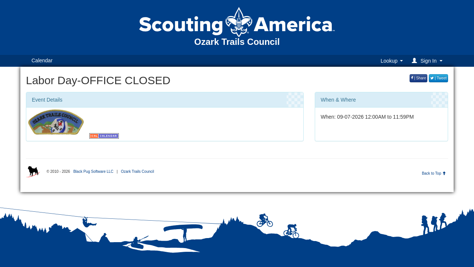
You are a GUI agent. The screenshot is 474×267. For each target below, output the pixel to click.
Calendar (42, 60)
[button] (428, 60)
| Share (418, 78)
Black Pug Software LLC (93, 171)
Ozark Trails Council (137, 171)
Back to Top (434, 173)
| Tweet (438, 78)
